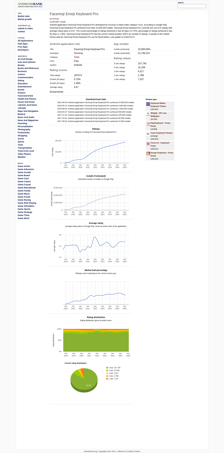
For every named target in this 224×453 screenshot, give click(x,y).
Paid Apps (23, 44)
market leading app (108, 273)
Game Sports (24, 209)
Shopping (22, 135)
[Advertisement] (120, 4)
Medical (21, 114)
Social (21, 138)
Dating (21, 80)
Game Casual (24, 184)
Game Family (24, 191)
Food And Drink (25, 96)
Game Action (24, 166)
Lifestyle (22, 108)
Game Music (24, 194)
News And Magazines (28, 120)
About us (121, 451)
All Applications (25, 41)
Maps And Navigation (28, 111)
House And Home (26, 102)
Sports (21, 142)
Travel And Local (26, 151)
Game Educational (27, 187)
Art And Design (25, 59)
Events (21, 90)
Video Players (24, 154)
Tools (140, 25)
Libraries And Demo (27, 105)
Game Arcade (24, 172)
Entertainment (25, 86)
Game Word (23, 218)
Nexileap (55, 19)
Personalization (25, 126)
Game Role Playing (27, 203)
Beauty (21, 65)
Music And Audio (26, 117)
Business (22, 71)
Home (137, 451)
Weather (22, 157)
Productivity (24, 132)
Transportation (25, 148)
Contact (130, 451)
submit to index (25, 28)
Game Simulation (26, 206)
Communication (25, 77)
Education (23, 83)
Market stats (24, 16)
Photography (24, 129)
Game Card (23, 178)
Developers (23, 50)
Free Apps (23, 47)
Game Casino (24, 181)
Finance (22, 93)
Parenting (22, 123)
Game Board (24, 175)
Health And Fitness (27, 99)
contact (21, 31)
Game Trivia (23, 215)
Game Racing (24, 200)
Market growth (25, 19)
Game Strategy (25, 212)
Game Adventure (26, 169)
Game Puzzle (24, 197)
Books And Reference (28, 68)
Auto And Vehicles (27, 62)
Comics (21, 74)
